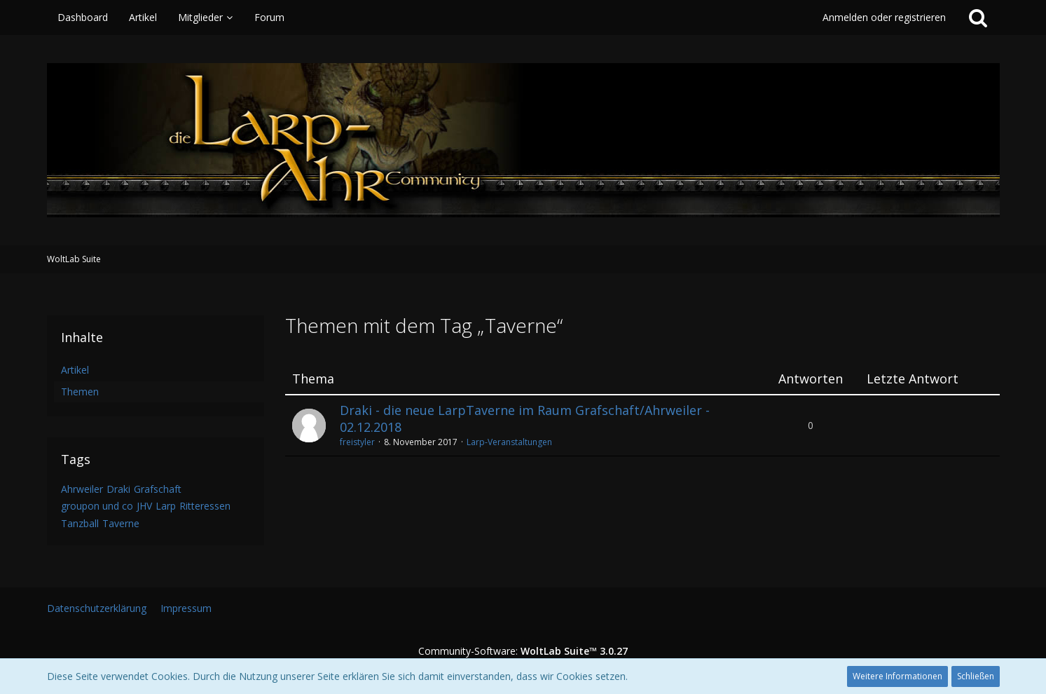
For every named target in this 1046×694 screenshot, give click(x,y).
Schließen (975, 676)
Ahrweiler (82, 489)
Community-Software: (523, 651)
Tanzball (80, 523)
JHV (144, 505)
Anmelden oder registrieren (884, 17)
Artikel (75, 369)
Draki (118, 489)
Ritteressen (204, 505)
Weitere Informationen (897, 676)
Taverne (120, 523)
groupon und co (97, 505)
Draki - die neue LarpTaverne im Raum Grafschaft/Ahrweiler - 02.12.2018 (525, 418)
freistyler (357, 442)
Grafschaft (157, 489)
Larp (166, 505)
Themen (80, 391)
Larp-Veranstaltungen (509, 442)
